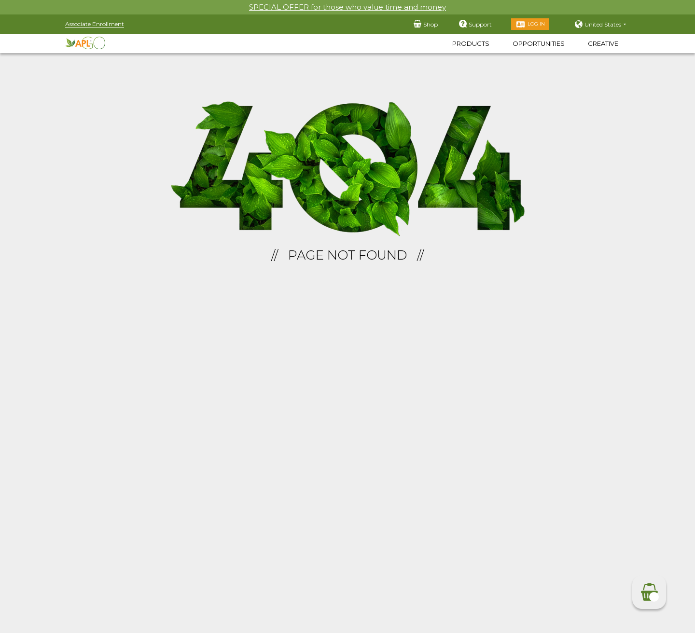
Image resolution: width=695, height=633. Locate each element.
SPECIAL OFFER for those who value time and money (347, 7)
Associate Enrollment (94, 24)
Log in (536, 24)
